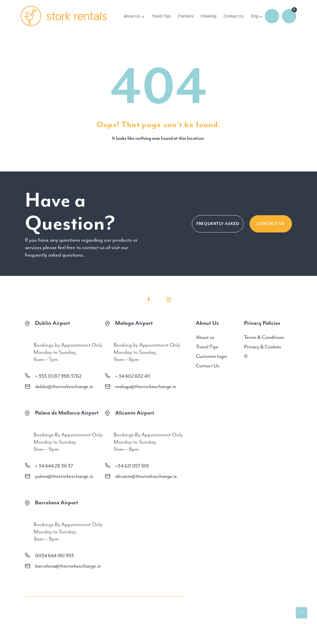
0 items (289, 16)
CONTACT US (271, 223)
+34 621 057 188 (132, 466)
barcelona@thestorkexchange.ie (68, 566)
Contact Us (233, 16)
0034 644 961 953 (54, 555)
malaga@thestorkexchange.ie (145, 386)
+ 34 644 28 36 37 (54, 466)
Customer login (211, 356)
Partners (186, 16)
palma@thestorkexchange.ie (64, 476)
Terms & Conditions (264, 337)
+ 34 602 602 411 (132, 376)
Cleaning (208, 16)
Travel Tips (161, 16)
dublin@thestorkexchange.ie (64, 386)
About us (205, 337)
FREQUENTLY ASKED (217, 223)
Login (272, 16)
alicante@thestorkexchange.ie (146, 476)
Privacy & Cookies (262, 347)
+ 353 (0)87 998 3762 (58, 376)
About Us (131, 16)
